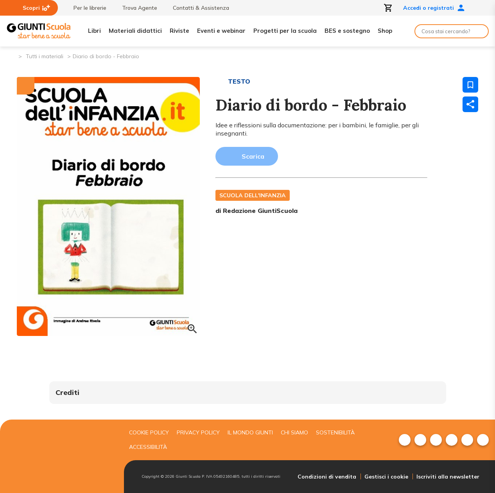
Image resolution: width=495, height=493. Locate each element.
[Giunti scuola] (59, 456)
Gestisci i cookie (386, 476)
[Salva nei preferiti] (470, 85)
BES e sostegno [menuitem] (347, 30)
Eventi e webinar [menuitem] (221, 30)
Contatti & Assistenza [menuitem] (197, 8)
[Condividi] (470, 104)
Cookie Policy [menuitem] (149, 432)
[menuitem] (405, 440)
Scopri (36, 7)
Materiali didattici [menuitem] (135, 30)
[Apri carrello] (388, 8)
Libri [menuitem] (94, 30)
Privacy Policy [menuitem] (198, 432)
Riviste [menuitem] (179, 30)
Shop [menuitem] (385, 30)
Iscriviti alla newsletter (447, 476)
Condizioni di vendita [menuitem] (327, 476)
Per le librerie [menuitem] (86, 8)
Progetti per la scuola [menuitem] (285, 30)
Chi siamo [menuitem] (294, 432)
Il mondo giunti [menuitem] (250, 432)
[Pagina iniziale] (11, 56)
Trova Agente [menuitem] (135, 8)
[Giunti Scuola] (38, 31)
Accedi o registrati (434, 8)
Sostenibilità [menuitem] (335, 432)
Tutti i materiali (44, 56)
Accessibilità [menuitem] (148, 446)
